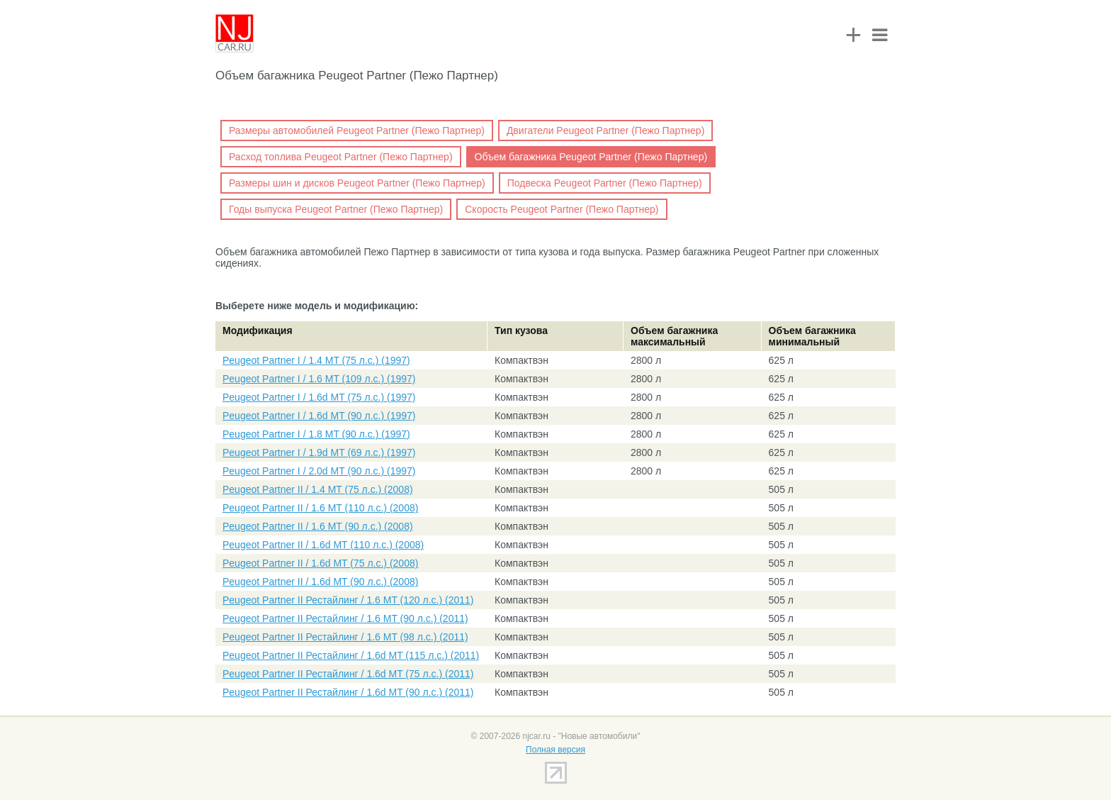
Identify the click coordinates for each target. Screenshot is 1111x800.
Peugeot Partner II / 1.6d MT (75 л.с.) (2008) (320, 563)
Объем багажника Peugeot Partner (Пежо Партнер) (591, 156)
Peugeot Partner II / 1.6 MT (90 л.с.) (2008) (317, 526)
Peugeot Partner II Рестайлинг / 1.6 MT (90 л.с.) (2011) (345, 618)
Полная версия (555, 750)
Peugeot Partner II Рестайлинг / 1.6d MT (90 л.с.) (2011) (347, 692)
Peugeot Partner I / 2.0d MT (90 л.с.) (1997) (319, 471)
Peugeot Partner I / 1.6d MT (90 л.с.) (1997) (319, 415)
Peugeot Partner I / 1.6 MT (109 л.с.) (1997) (319, 378)
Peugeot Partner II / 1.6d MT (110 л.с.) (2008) (323, 544)
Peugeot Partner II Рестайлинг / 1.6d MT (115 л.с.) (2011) (350, 655)
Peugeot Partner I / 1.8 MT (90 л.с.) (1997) (316, 434)
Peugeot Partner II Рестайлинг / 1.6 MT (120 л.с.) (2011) (347, 600)
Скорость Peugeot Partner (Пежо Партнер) (561, 209)
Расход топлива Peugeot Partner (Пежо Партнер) (341, 156)
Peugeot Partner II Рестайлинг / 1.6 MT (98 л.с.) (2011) (345, 637)
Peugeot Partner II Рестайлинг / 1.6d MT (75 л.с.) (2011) (347, 673)
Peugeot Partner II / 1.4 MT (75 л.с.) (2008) (317, 489)
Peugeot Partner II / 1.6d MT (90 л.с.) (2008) (320, 581)
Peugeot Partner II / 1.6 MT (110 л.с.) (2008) (320, 507)
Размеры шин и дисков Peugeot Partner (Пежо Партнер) (357, 183)
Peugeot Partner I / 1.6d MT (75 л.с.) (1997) (319, 397)
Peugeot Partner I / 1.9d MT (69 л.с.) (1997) (319, 452)
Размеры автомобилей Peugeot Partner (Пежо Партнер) (357, 130)
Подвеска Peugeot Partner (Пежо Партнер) (604, 183)
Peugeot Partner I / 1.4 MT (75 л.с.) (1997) (316, 360)
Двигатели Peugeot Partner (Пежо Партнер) (605, 130)
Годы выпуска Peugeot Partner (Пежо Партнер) (336, 209)
